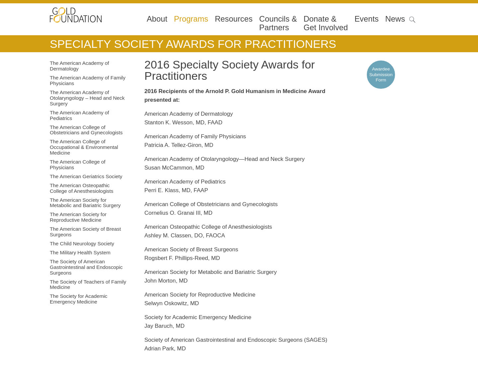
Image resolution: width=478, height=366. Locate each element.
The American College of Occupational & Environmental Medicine (84, 147)
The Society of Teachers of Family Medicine (88, 284)
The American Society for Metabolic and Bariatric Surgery (85, 202)
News (395, 19)
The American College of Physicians (78, 164)
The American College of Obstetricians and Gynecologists (86, 130)
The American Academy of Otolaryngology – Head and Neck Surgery (87, 97)
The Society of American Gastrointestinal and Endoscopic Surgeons (86, 267)
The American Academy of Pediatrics (79, 115)
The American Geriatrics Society (86, 176)
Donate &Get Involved (325, 23)
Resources (234, 19)
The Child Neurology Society (82, 243)
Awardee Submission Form (380, 74)
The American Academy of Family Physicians (87, 80)
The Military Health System (80, 252)
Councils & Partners (278, 23)
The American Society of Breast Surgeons (85, 231)
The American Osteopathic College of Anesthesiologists (81, 188)
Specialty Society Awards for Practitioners (193, 44)
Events (367, 19)
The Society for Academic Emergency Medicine (78, 299)
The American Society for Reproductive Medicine (78, 217)
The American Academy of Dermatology (79, 65)
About (157, 19)
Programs (191, 19)
